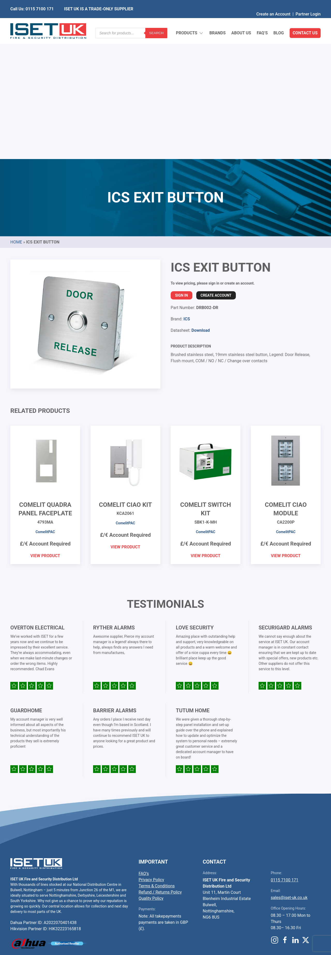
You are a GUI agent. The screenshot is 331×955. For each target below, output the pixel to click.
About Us (241, 20)
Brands (217, 20)
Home (16, 116)
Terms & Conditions (157, 760)
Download (200, 204)
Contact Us (305, 20)
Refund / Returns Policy (160, 766)
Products (190, 20)
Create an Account (273, 3)
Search (156, 20)
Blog (278, 20)
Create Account (216, 170)
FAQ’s (262, 20)
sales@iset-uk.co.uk (289, 772)
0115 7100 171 (284, 754)
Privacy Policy (151, 754)
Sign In (181, 170)
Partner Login (308, 3)
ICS (186, 193)
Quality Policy (151, 772)
